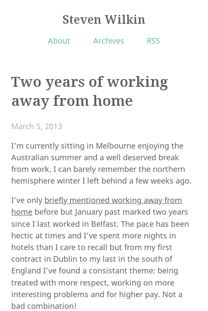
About (59, 40)
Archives (108, 40)
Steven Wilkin (104, 19)
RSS (153, 40)
